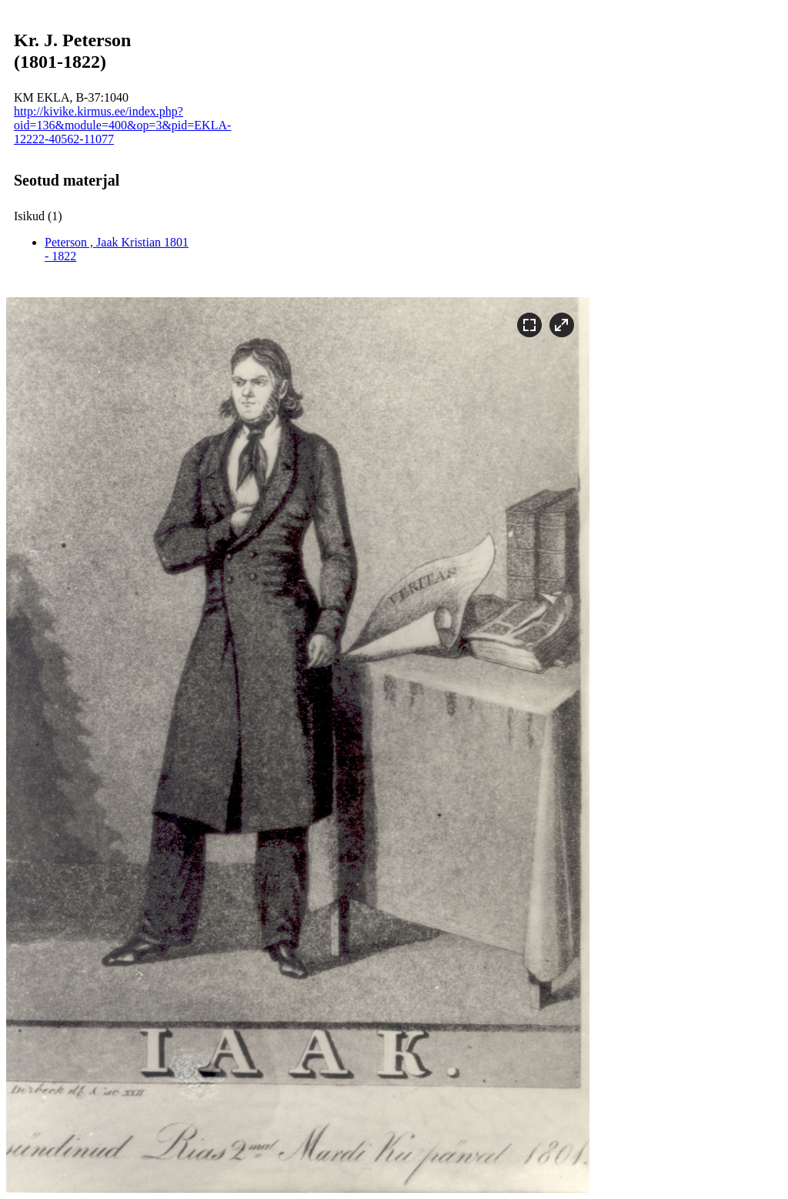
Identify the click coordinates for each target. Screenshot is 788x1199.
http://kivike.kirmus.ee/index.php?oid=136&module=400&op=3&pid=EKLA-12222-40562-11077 (122, 125)
